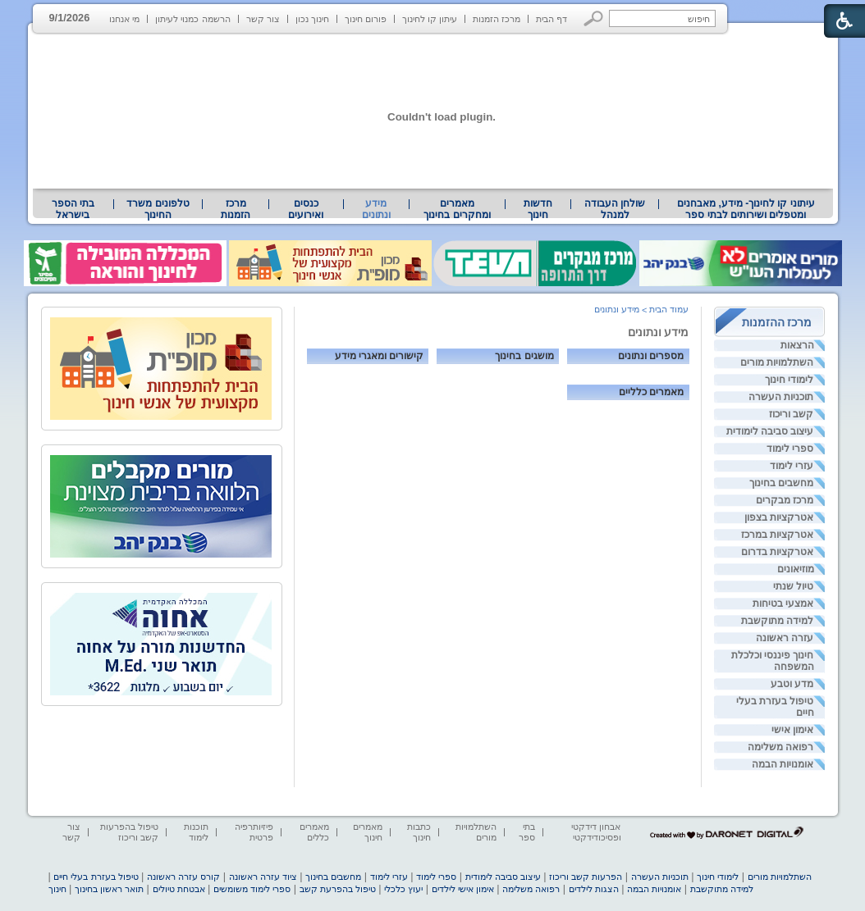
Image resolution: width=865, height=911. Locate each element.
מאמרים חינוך (367, 832)
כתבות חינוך (419, 832)
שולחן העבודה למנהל (614, 209)
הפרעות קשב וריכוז (585, 876)
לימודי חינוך (789, 379)
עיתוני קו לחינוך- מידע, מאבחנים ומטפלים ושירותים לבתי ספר (746, 209)
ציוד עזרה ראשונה (263, 876)
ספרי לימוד (790, 448)
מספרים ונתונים (651, 355)
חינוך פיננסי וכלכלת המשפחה (772, 660)
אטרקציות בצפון (778, 517)
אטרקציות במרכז (777, 534)
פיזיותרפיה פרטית (254, 832)
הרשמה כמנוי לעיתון (192, 19)
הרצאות (797, 345)
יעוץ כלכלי (403, 889)
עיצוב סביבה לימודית (770, 431)
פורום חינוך (366, 19)
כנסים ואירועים (305, 209)
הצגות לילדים (594, 889)
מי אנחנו (124, 19)
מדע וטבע (792, 684)
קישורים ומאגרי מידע (379, 355)
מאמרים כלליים (651, 391)
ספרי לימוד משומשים (252, 889)
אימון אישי (792, 730)
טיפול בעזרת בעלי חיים (775, 706)
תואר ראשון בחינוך (109, 889)
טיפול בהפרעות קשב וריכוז (129, 832)
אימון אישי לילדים (463, 889)
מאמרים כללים (314, 832)
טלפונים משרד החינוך (157, 209)
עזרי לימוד (791, 465)
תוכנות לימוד (196, 832)
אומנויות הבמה (782, 764)
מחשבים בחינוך (781, 483)
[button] (594, 18)
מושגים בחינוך (524, 355)
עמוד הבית (669, 309)
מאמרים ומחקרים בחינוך (456, 209)
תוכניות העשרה (780, 397)
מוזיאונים (795, 569)
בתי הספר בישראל (73, 209)
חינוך (57, 889)
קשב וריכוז (791, 414)
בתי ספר (527, 832)
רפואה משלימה (780, 747)
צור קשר (263, 19)
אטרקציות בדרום (777, 552)
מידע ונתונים (376, 209)
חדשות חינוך (538, 209)
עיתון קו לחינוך (429, 19)
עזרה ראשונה (784, 638)
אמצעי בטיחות (783, 603)
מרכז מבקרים (784, 500)
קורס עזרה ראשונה (183, 876)
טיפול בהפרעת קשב (338, 889)
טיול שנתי (793, 586)
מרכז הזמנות (496, 19)
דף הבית (551, 19)
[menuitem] (745, 209)
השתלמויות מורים (776, 362)
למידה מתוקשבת (777, 620)
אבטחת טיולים (179, 889)
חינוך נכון (312, 19)
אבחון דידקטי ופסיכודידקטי (595, 832)
